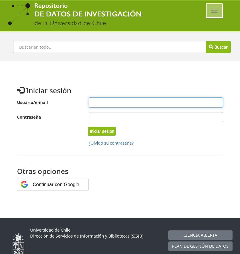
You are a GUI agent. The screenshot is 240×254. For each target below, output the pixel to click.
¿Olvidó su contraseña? (111, 143)
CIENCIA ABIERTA (200, 235)
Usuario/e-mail (32, 102)
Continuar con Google (56, 184)
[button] (102, 131)
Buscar (218, 47)
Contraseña (29, 117)
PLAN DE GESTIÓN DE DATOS (200, 246)
